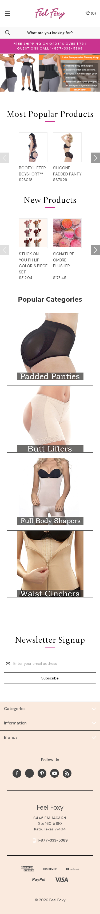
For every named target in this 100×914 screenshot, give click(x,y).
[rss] (67, 773)
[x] (29, 773)
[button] (50, 346)
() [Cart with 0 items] (91, 13)
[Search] (5, 33)
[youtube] (54, 773)
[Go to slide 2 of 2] (4, 158)
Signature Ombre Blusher (63, 260)
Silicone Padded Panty (67, 171)
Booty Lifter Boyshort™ (32, 171)
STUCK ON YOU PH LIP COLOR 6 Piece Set (33, 263)
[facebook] (17, 773)
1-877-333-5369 (53, 840)
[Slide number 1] (50, 73)
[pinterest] (42, 773)
